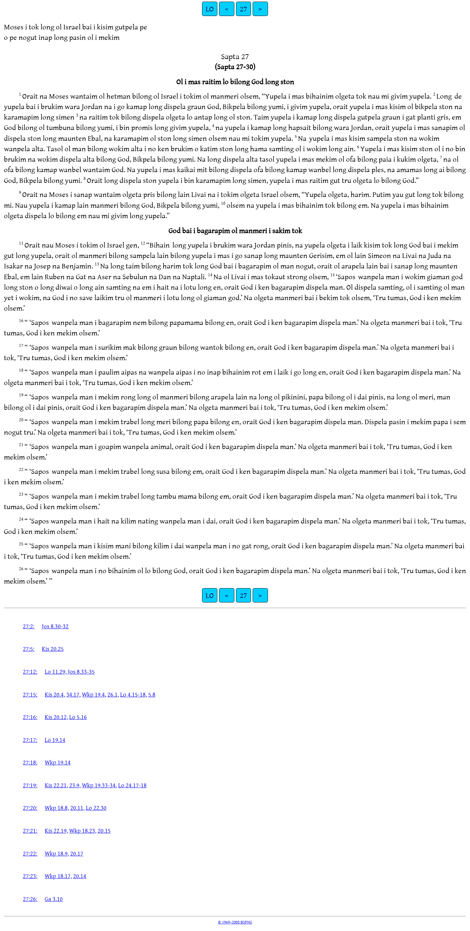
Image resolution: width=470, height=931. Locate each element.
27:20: (30, 807)
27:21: (30, 830)
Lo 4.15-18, (133, 694)
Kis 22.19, (56, 830)
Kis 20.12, (56, 716)
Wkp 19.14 (57, 762)
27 (243, 8)
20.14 (79, 875)
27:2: (28, 626)
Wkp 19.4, (94, 694)
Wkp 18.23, (82, 830)
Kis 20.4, (55, 694)
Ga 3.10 (54, 898)
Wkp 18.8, (57, 807)
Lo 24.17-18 (132, 785)
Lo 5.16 (78, 716)
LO (210, 8)
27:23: (30, 875)
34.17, (73, 694)
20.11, (77, 807)
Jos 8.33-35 (81, 671)
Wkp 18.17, (58, 875)
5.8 (151, 694)
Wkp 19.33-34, (99, 785)
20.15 (104, 830)
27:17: (30, 739)
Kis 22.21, (56, 785)
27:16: (30, 716)
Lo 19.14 (55, 739)
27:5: (28, 648)
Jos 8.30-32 (55, 626)
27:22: (30, 853)
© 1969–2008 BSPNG (235, 922)
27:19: (30, 785)
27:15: (30, 694)
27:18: (30, 762)
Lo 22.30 (96, 807)
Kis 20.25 (53, 648)
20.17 (76, 853)
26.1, (113, 694)
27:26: (30, 898)
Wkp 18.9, (57, 853)
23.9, (75, 785)
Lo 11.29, (56, 671)
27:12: (30, 671)
